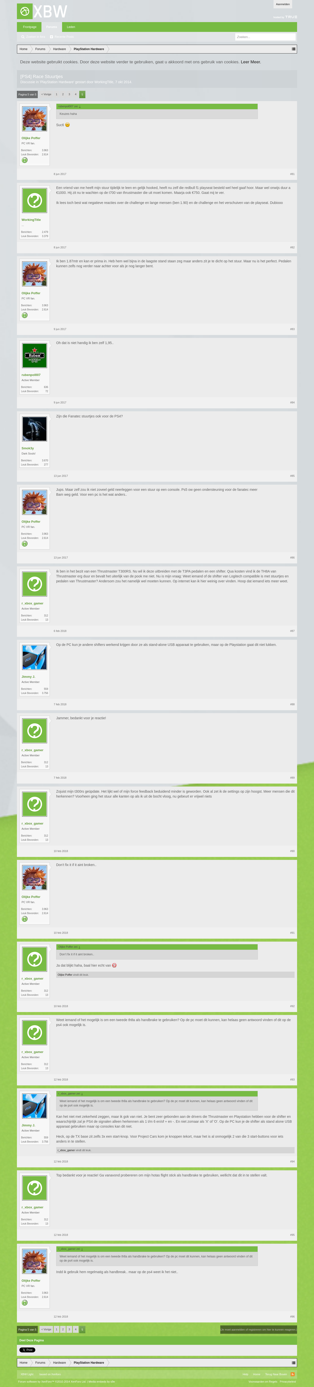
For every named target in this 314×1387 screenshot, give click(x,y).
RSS (293, 1374)
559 (46, 689)
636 (46, 387)
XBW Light (27, 1374)
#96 (292, 1316)
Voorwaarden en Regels (263, 1381)
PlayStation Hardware (56, 82)
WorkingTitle (103, 82)
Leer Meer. (251, 61)
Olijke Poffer (31, 138)
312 (46, 615)
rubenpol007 (31, 375)
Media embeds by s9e (102, 1381)
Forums (51, 27)
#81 (292, 174)
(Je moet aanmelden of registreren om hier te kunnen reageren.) (258, 1329)
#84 (292, 402)
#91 (292, 932)
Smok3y (28, 448)
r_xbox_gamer (32, 603)
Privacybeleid (288, 1381)
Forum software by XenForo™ (52, 1381)
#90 (292, 851)
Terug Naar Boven (276, 1374)
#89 (292, 777)
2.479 (45, 232)
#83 (292, 329)
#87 (292, 630)
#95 (292, 1234)
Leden (71, 27)
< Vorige (46, 94)
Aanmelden (283, 4)
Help (245, 1374)
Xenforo (56, 1374)
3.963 (45, 150)
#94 (292, 1161)
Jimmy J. (28, 677)
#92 (292, 1006)
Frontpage (30, 27)
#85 (292, 475)
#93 (292, 1079)
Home (256, 1374)
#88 (292, 704)
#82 (292, 247)
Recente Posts (64, 37)
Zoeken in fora (35, 37)
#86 (292, 557)
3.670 (45, 460)
